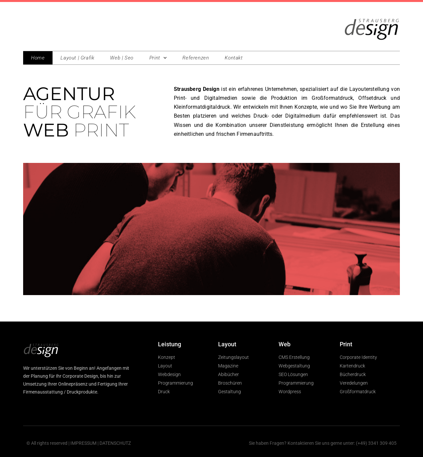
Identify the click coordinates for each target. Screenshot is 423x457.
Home (38, 58)
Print (158, 58)
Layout (227, 344)
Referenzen (195, 58)
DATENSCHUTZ (115, 443)
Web (284, 344)
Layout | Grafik (77, 58)
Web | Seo (121, 58)
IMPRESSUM (83, 443)
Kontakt (234, 58)
